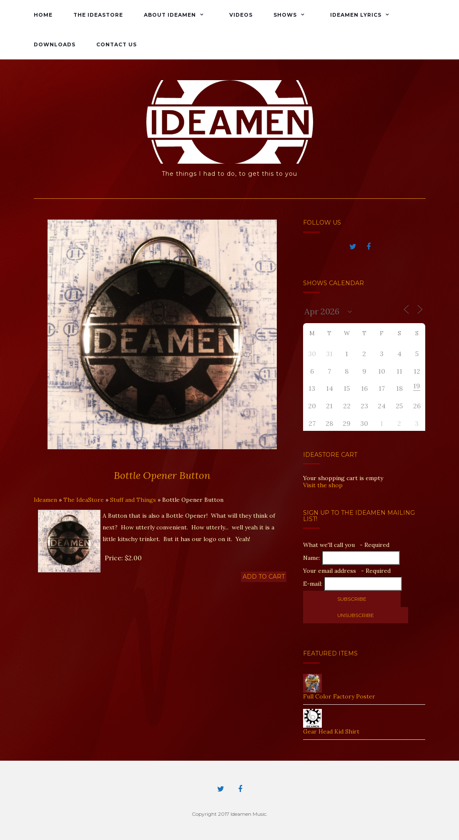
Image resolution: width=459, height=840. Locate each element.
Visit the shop (323, 485)
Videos (241, 15)
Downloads (54, 44)
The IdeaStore (98, 15)
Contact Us (116, 44)
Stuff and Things (133, 499)
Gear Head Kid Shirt (331, 731)
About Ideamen (170, 15)
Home (43, 15)
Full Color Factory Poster (339, 696)
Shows (285, 15)
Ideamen (45, 499)
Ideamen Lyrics (355, 15)
